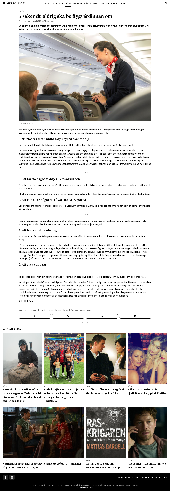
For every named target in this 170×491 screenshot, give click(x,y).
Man (123, 3)
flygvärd (66, 310)
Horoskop (58, 3)
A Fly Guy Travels (125, 144)
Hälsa (87, 3)
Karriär (105, 3)
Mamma (115, 3)
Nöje (68, 3)
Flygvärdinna (43, 310)
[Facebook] (5, 477)
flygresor (74, 310)
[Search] (166, 3)
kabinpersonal (86, 310)
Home (96, 3)
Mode (48, 3)
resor (26, 310)
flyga (51, 310)
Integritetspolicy (140, 477)
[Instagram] (12, 477)
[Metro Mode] (16, 3)
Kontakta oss (123, 477)
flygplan (58, 310)
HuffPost (29, 301)
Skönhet (77, 3)
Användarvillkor (159, 477)
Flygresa (33, 310)
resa (20, 310)
